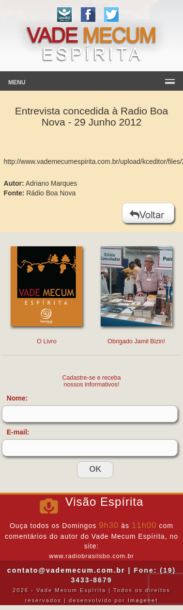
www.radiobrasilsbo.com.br (91, 556)
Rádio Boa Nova (51, 193)
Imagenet (143, 600)
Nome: (17, 398)
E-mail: (18, 432)
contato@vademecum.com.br (66, 570)
